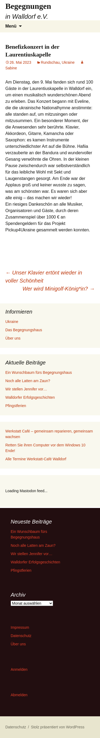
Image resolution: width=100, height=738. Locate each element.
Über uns (13, 338)
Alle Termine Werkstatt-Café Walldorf (35, 459)
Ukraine (68, 62)
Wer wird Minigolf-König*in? (58, 289)
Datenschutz (21, 636)
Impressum (20, 627)
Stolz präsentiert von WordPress (58, 727)
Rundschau (50, 62)
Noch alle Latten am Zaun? (27, 381)
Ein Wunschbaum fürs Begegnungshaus (38, 372)
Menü (11, 26)
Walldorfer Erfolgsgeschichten (30, 397)
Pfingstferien (15, 406)
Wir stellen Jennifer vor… (26, 389)
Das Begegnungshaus (23, 330)
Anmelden (19, 669)
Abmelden (19, 695)
